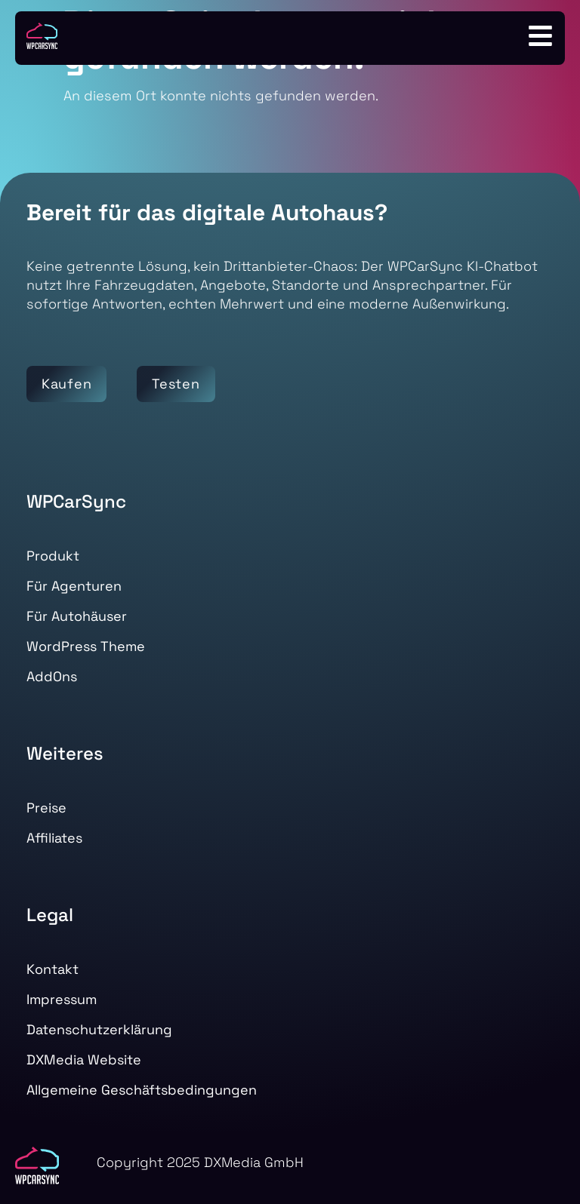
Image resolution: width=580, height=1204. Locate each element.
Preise (46, 807)
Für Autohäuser (76, 616)
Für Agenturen (74, 585)
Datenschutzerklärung (99, 1029)
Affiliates (54, 837)
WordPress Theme (85, 646)
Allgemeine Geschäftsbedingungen (141, 1089)
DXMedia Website (83, 1059)
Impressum (61, 999)
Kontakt (52, 969)
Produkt (52, 555)
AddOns (51, 676)
